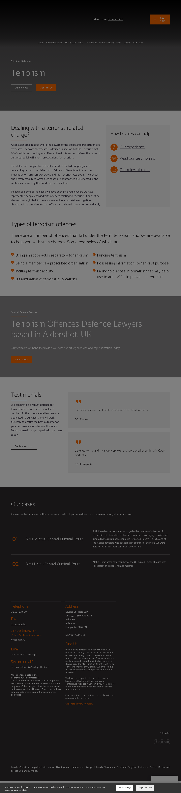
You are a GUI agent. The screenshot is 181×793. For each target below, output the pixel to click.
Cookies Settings (124, 788)
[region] (90, 788)
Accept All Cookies (145, 788)
